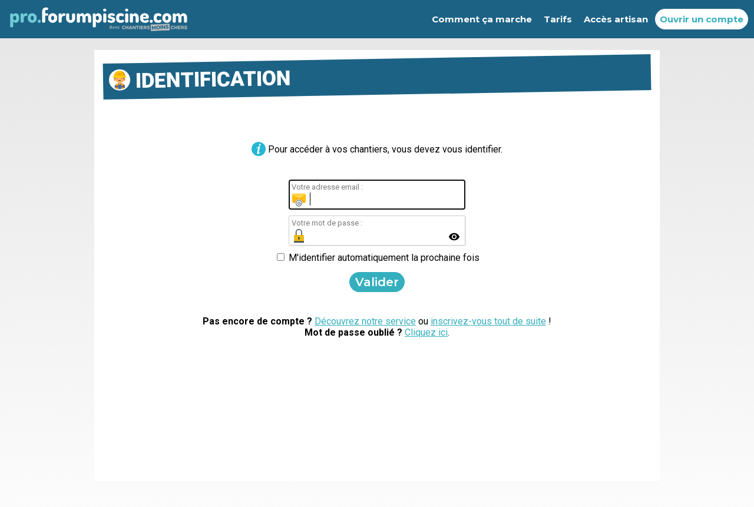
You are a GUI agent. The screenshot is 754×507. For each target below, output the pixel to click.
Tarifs (558, 19)
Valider (377, 282)
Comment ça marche (482, 19)
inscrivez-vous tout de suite (488, 321)
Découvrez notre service (365, 321)
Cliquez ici (426, 332)
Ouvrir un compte (701, 19)
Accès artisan (616, 19)
